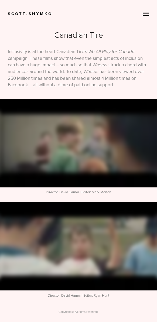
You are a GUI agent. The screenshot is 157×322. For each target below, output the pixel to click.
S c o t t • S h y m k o (29, 14)
